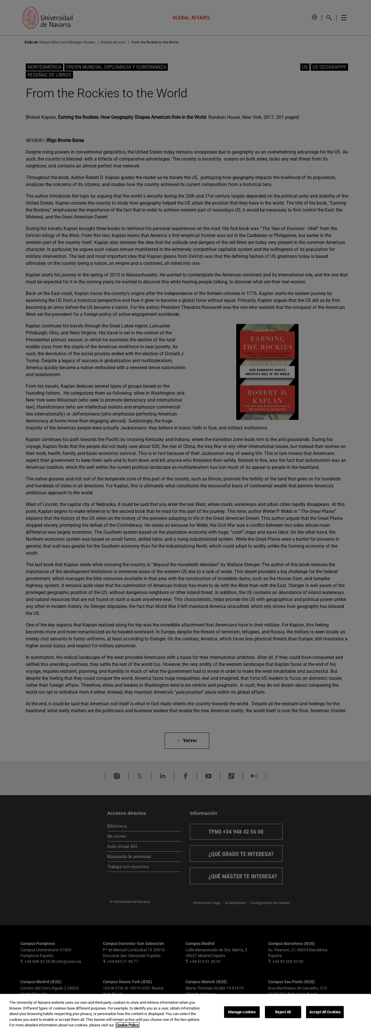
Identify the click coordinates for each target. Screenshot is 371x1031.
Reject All (283, 1012)
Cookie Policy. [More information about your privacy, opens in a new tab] (127, 1025)
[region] (185, 1012)
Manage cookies (242, 1012)
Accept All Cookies (325, 1012)
